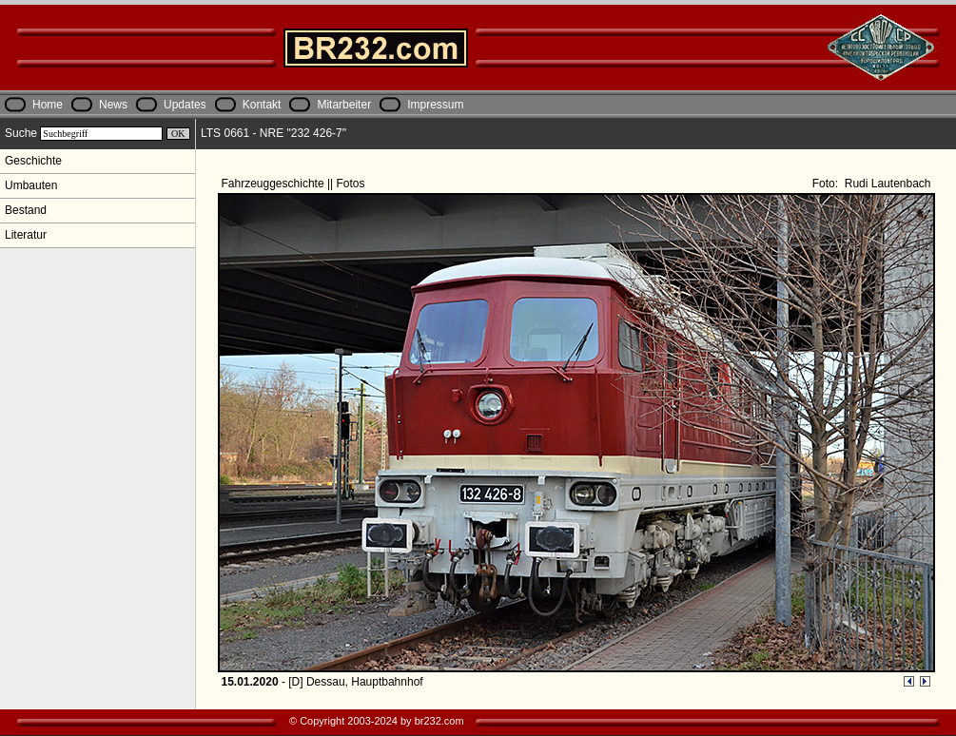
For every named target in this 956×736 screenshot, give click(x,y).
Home (47, 104)
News (113, 104)
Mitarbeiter (344, 104)
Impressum (435, 104)
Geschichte (33, 160)
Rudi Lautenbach (885, 183)
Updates (185, 104)
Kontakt (262, 104)
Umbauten (31, 185)
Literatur (26, 235)
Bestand (26, 210)
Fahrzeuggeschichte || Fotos (295, 183)
